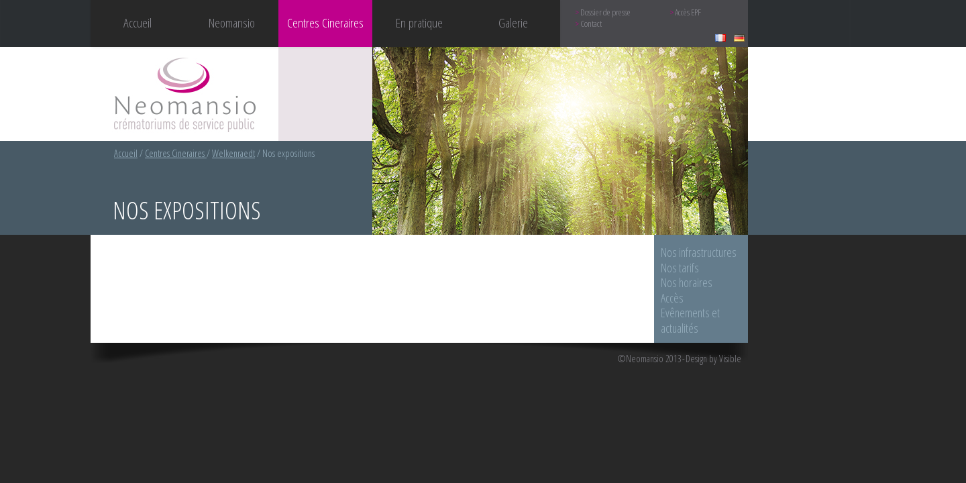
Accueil (137, 22)
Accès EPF (688, 12)
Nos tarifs (680, 268)
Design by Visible (713, 359)
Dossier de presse (605, 12)
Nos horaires (686, 282)
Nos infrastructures (699, 252)
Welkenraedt (233, 153)
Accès (672, 298)
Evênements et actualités (690, 320)
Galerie (513, 22)
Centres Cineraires (176, 153)
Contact (591, 24)
